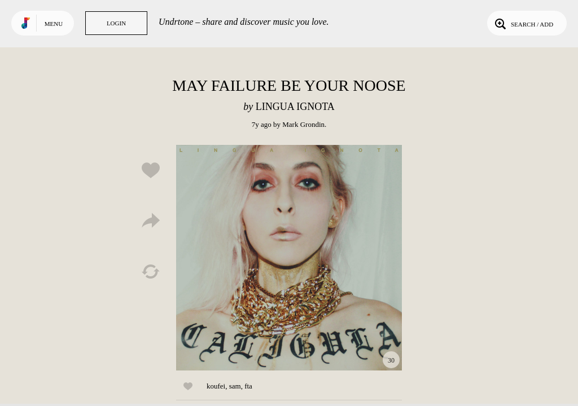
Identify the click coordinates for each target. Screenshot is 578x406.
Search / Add (523, 23)
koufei (216, 386)
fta (248, 386)
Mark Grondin (303, 124)
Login (116, 23)
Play (289, 257)
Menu (54, 23)
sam (235, 386)
